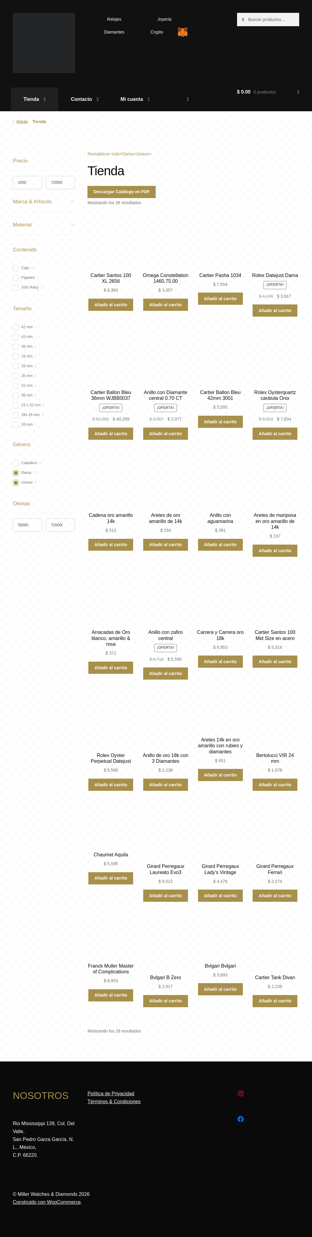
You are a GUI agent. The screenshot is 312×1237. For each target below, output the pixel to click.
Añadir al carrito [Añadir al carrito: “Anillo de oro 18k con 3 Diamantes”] (165, 784)
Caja (25, 268)
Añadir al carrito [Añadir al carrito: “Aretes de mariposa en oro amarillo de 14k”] (275, 550)
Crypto (157, 32)
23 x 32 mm (31, 405)
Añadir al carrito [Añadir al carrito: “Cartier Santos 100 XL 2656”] (110, 304)
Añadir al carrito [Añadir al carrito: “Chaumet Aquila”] (110, 878)
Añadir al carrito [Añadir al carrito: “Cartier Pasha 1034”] (220, 298)
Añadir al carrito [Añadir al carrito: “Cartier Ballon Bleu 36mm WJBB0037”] (110, 433)
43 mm (27, 337)
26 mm (27, 424)
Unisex (27, 482)
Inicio (22, 121)
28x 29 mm (30, 415)
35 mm (27, 376)
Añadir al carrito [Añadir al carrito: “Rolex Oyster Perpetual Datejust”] (110, 784)
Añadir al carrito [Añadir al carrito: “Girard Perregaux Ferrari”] (275, 895)
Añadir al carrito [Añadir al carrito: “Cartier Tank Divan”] (275, 1000)
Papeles (28, 277)
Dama (26, 473)
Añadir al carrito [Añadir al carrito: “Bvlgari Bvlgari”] (220, 989)
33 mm (27, 366)
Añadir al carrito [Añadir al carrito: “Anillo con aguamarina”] (220, 544)
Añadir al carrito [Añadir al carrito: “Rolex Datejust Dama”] (275, 310)
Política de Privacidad (110, 1093)
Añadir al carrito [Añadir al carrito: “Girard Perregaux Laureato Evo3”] (165, 895)
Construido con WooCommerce (47, 1202)
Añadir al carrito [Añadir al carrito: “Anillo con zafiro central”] (165, 673)
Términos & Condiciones (113, 1101)
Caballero (29, 463)
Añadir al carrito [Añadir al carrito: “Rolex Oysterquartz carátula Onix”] (275, 433)
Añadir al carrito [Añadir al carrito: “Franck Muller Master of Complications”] (110, 995)
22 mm (27, 385)
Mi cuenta (132, 99)
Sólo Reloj (29, 287)
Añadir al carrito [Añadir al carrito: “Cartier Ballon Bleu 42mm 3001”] (220, 421)
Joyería (165, 19)
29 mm (27, 356)
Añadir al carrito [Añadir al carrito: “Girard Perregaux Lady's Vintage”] (220, 895)
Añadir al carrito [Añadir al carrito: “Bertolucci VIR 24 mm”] (275, 784)
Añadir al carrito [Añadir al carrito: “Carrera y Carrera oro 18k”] (220, 661)
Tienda (31, 99)
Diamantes (114, 32)
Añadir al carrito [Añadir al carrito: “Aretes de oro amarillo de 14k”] (165, 544)
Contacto (81, 99)
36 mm (27, 395)
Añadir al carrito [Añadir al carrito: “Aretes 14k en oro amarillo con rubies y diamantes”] (220, 775)
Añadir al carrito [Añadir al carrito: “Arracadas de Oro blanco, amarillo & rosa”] (110, 667)
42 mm (27, 327)
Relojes (114, 19)
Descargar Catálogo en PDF (122, 191)
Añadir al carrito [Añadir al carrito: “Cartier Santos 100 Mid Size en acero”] (275, 661)
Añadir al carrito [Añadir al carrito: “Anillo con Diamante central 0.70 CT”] (165, 433)
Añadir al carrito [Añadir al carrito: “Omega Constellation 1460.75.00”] (165, 304)
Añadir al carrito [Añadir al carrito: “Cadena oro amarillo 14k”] (110, 544)
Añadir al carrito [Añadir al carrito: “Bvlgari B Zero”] (165, 1000)
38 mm (27, 346)
